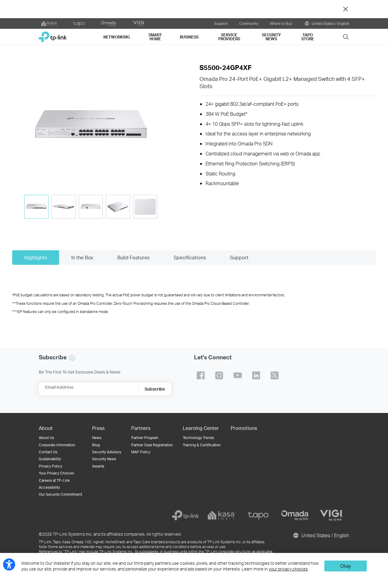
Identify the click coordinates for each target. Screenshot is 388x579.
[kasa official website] (49, 23)
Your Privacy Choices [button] (56, 473)
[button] (90, 126)
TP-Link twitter (274, 375)
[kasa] (222, 515)
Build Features (133, 257)
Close (345, 9)
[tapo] (258, 515)
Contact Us (48, 452)
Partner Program (144, 437)
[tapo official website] (79, 23)
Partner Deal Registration (152, 445)
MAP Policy (140, 452)
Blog (96, 445)
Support (221, 23)
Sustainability (50, 459)
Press (98, 428)
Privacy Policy (50, 466)
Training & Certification (202, 445)
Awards (98, 466)
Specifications (190, 257)
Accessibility (49, 487)
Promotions (244, 428)
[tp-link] (185, 515)
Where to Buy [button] (281, 23)
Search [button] (345, 36)
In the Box (82, 257)
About (46, 428)
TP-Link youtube (237, 375)
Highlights (35, 257)
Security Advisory (106, 452)
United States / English (326, 23)
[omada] (294, 515)
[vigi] (331, 515)
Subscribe (155, 388)
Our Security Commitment (60, 494)
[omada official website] (108, 23)
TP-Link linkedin (256, 375)
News (96, 437)
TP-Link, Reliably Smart (53, 34)
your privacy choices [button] (288, 568)
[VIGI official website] (138, 23)
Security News (104, 459)
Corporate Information (57, 445)
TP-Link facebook (200, 375)
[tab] (36, 207)
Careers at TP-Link (54, 480)
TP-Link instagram (219, 375)
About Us (46, 437)
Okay (345, 566)
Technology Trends (198, 437)
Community (248, 23)
